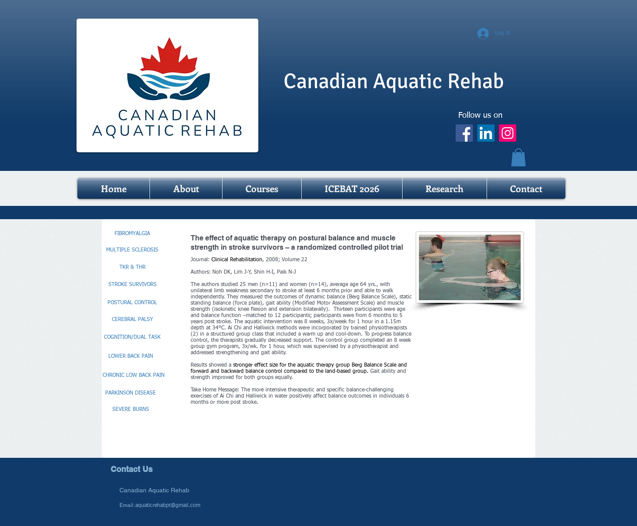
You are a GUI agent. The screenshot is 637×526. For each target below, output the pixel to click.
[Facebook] (464, 133)
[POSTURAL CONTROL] (132, 303)
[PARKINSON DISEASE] (130, 393)
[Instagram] (507, 133)
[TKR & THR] (132, 268)
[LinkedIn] (486, 133)
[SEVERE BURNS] (130, 410)
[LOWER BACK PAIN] (130, 357)
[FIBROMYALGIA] (132, 234)
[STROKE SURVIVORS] (132, 285)
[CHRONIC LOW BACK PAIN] (133, 376)
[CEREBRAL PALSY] (132, 320)
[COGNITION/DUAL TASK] (132, 338)
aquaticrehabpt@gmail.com (167, 505)
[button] (518, 157)
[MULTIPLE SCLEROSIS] (132, 250)
